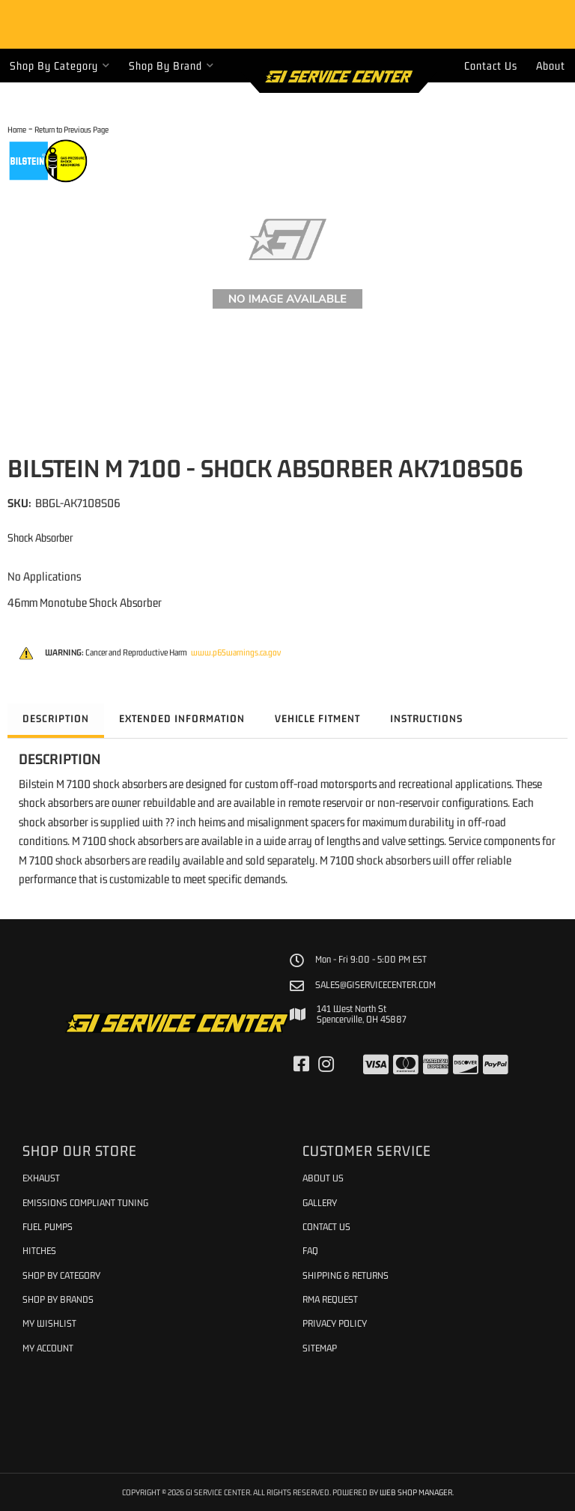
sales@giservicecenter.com (375, 985)
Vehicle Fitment (318, 718)
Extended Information (182, 718)
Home (16, 129)
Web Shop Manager (416, 1492)
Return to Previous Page (71, 129)
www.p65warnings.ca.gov (236, 652)
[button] (60, 65)
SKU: (19, 502)
